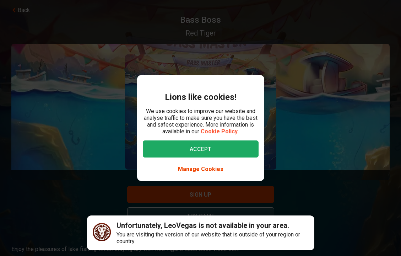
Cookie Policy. (220, 131)
